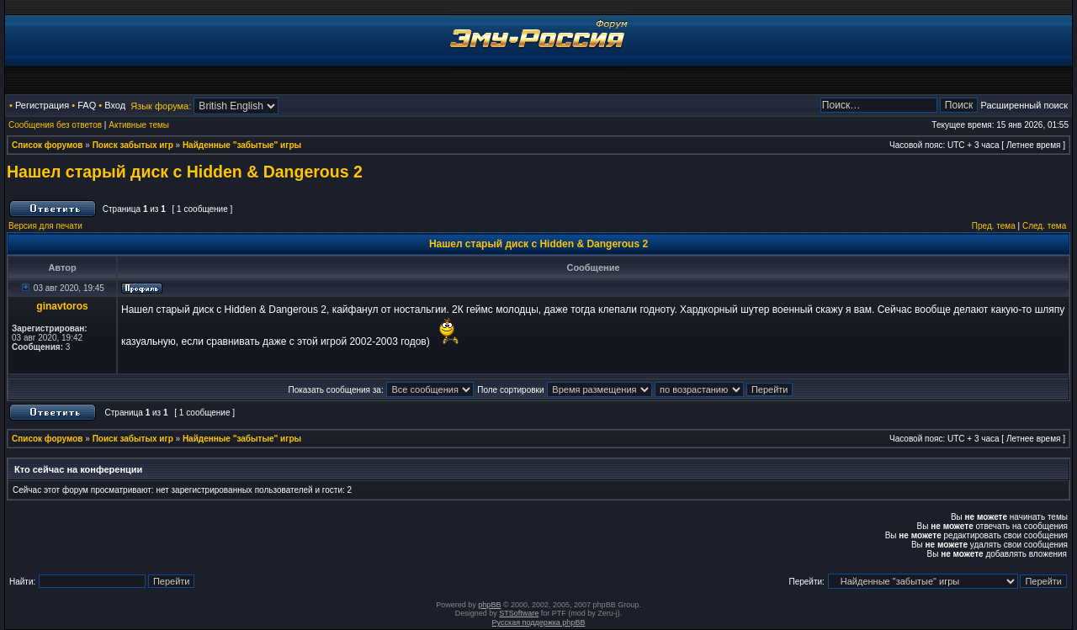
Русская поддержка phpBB (539, 622)
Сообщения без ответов (55, 125)
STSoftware (518, 613)
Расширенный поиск (1024, 105)
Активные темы (139, 125)
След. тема (1044, 225)
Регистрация (42, 105)
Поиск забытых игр (133, 145)
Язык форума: (160, 106)
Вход (114, 105)
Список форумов (47, 145)
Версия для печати (45, 225)
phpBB (489, 605)
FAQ (86, 105)
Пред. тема (994, 225)
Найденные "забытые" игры (242, 145)
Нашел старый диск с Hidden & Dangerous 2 (185, 171)
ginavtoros (62, 306)
